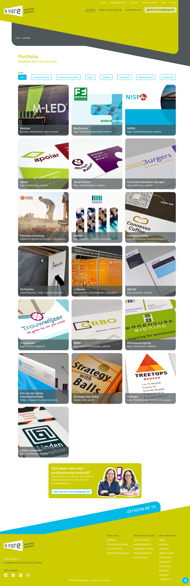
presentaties (165, 557)
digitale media (145, 77)
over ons (134, 2)
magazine (164, 575)
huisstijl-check (140, 557)
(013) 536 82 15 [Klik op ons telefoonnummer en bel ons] (11, 559)
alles (22, 77)
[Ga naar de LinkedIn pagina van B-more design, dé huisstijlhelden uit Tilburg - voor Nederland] (6, 575)
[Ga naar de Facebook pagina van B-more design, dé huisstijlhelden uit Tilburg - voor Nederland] (13, 575)
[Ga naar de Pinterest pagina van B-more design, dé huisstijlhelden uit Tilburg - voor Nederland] (21, 575)
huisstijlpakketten (118, 2)
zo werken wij (133, 10)
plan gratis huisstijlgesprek (72, 491)
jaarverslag (164, 566)
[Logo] (19, 11)
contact (172, 2)
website (106, 77)
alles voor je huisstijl (110, 10)
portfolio (90, 10)
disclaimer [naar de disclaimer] (105, 580)
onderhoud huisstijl (68, 77)
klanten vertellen (149, 2)
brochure (163, 570)
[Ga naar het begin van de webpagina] (185, 580)
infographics (165, 579)
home (18, 38)
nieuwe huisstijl (41, 77)
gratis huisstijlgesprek (160, 10)
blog (163, 2)
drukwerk (124, 77)
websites (163, 544)
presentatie (168, 77)
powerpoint (165, 562)
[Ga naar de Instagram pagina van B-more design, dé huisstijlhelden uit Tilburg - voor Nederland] (28, 575)
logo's (90, 77)
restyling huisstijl (142, 544)
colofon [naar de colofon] (94, 580)
